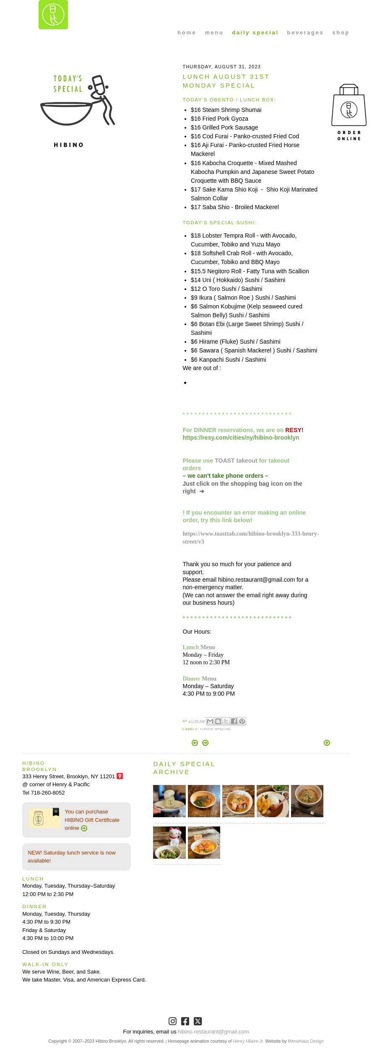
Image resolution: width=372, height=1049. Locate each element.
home (186, 32)
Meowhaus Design (305, 1041)
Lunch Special (216, 729)
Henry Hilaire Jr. (248, 1041)
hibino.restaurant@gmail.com (213, 1031)
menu (214, 32)
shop (340, 32)
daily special (255, 32)
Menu (207, 647)
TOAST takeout (236, 460)
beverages (305, 32)
